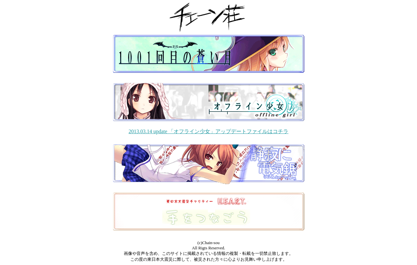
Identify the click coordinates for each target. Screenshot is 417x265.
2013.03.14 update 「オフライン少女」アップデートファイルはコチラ (209, 131)
